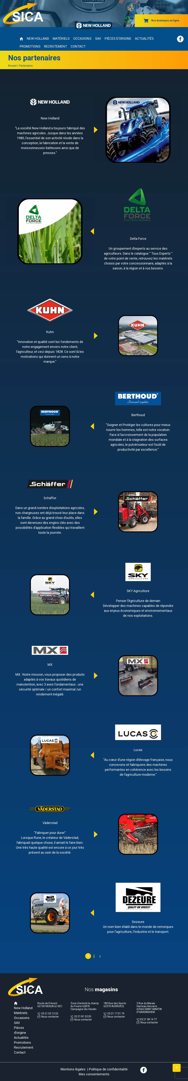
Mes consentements (94, 1074)
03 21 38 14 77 (148, 1019)
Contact (78, 46)
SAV (98, 38)
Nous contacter (50, 1016)
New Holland (38, 38)
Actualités (144, 38)
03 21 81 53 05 (82, 1016)
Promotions (30, 46)
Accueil (12, 65)
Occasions (82, 38)
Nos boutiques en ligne (161, 20)
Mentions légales (73, 1069)
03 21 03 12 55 (49, 1013)
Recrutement (55, 46)
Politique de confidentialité (108, 1069)
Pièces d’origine (118, 38)
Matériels (61, 38)
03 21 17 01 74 (115, 1013)
